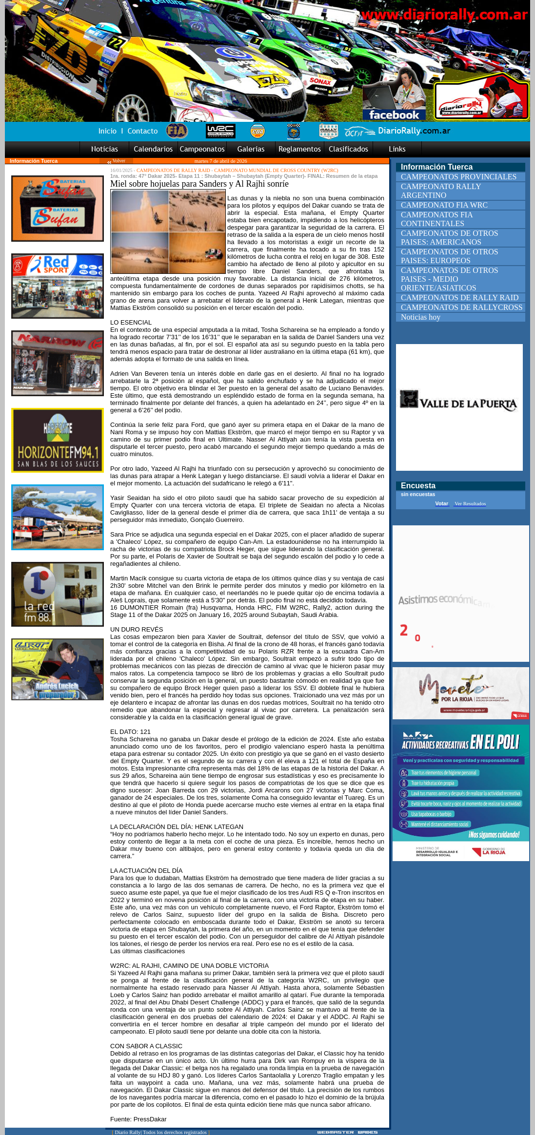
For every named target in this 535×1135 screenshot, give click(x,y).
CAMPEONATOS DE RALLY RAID (173, 170)
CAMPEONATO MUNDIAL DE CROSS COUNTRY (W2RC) (276, 170)
